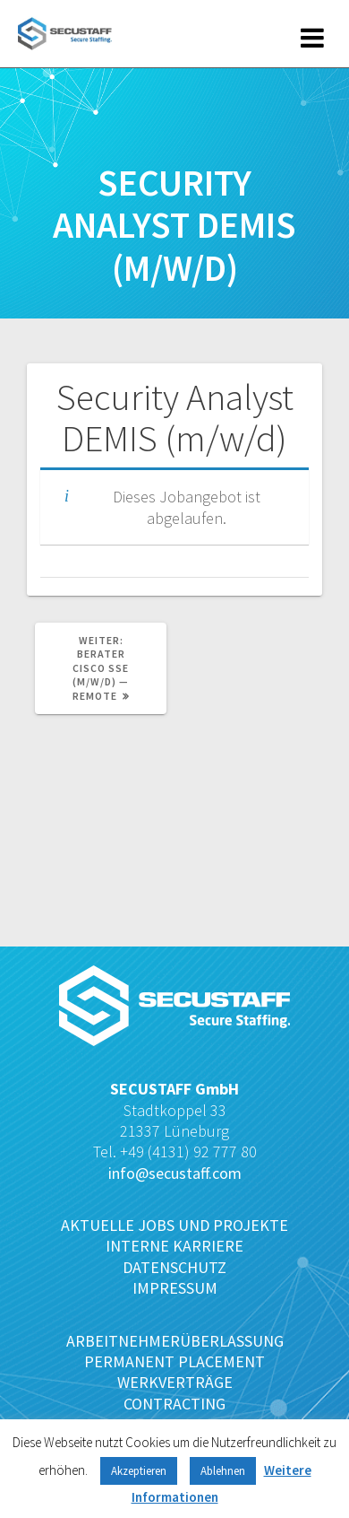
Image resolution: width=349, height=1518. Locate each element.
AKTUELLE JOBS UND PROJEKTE (174, 1225)
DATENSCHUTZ (174, 1267)
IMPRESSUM (174, 1288)
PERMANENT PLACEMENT (174, 1361)
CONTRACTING (174, 1403)
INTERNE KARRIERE (174, 1245)
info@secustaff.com (175, 1173)
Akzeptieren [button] (138, 1471)
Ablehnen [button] (222, 1471)
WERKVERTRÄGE (175, 1382)
